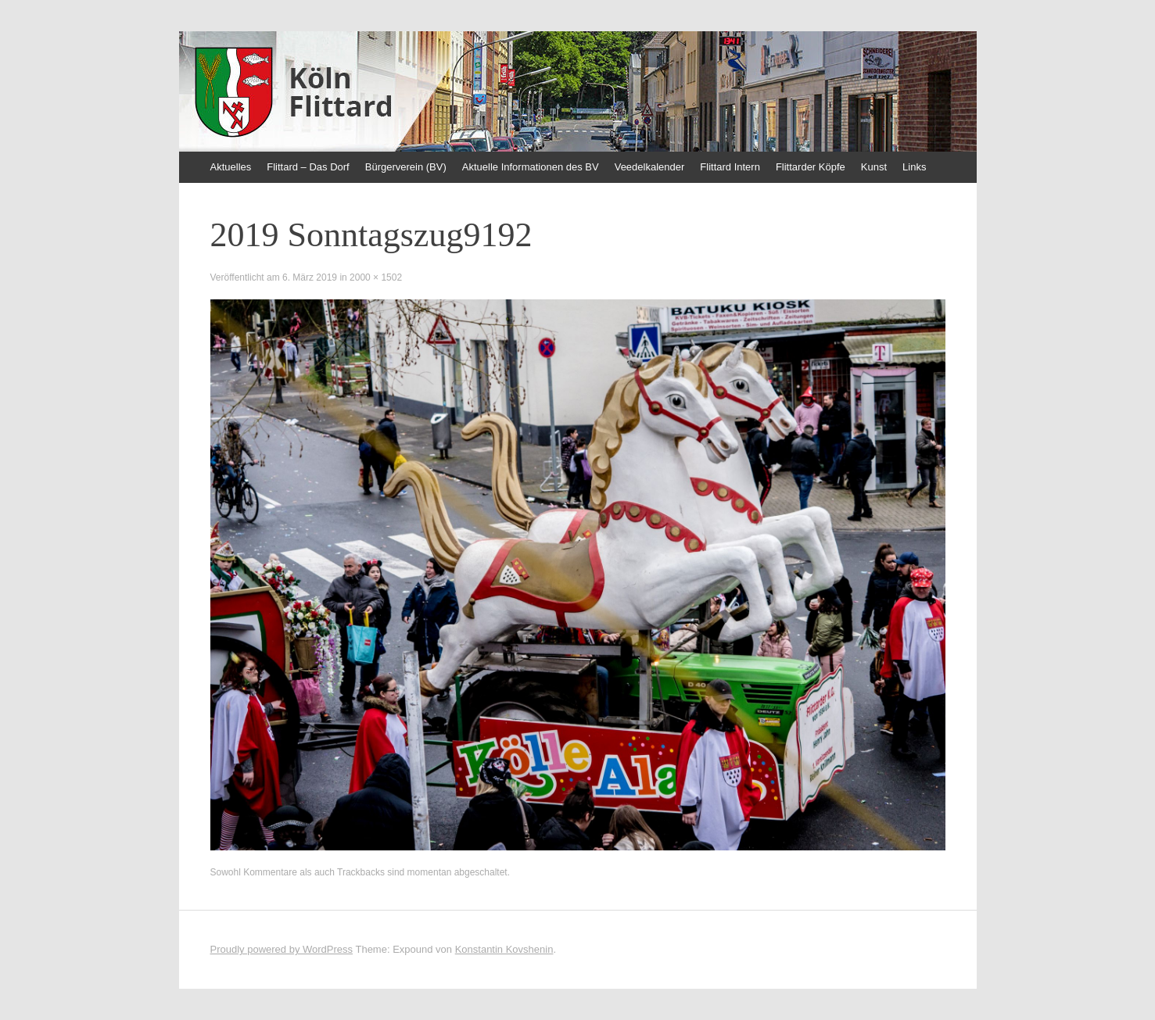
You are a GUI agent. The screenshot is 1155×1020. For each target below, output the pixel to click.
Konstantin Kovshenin (504, 949)
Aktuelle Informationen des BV (530, 167)
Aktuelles (231, 167)
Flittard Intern (730, 167)
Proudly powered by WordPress (281, 949)
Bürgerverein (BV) (406, 167)
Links (914, 167)
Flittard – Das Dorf (308, 167)
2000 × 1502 (376, 277)
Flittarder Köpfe (810, 167)
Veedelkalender (650, 167)
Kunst (874, 167)
